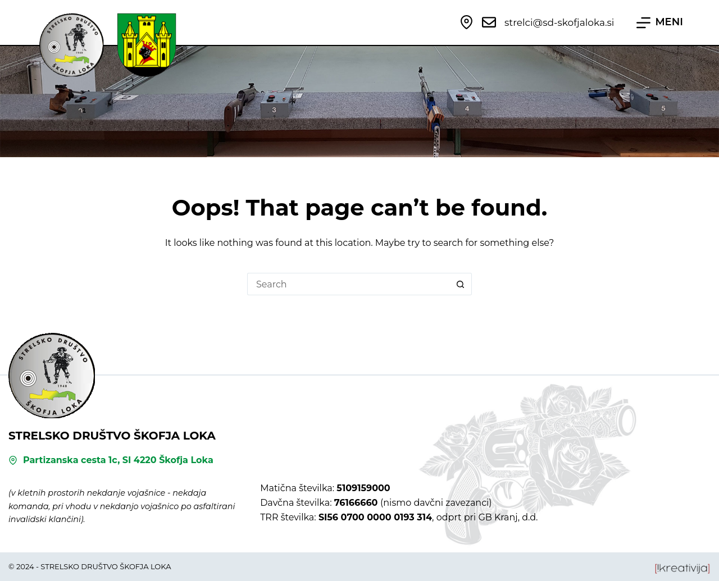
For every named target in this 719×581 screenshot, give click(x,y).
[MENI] (659, 22)
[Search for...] (348, 284)
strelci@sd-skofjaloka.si (559, 22)
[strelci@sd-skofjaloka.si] (489, 22)
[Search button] (460, 284)
